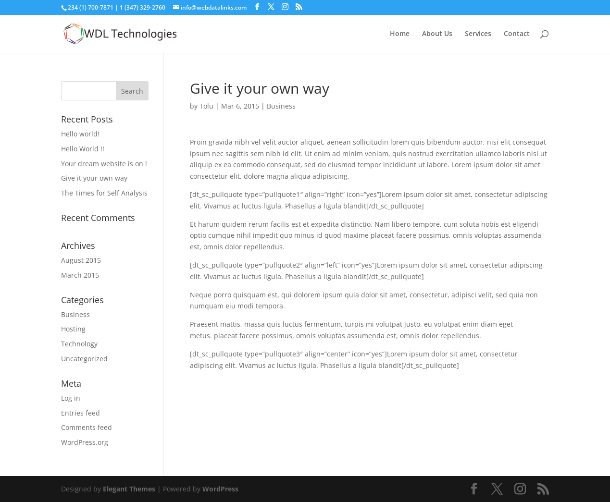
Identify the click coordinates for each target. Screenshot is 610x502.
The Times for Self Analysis (104, 192)
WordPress (220, 488)
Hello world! (80, 133)
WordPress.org (84, 442)
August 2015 (81, 260)
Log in (70, 398)
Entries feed (80, 412)
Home (400, 34)
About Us (437, 34)
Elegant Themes (129, 488)
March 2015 (80, 275)
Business (281, 105)
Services (478, 34)
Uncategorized (84, 358)
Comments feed (86, 427)
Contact (517, 34)
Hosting (73, 328)
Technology (79, 343)
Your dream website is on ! (104, 163)
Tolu (206, 105)
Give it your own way (94, 178)
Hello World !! (82, 148)
